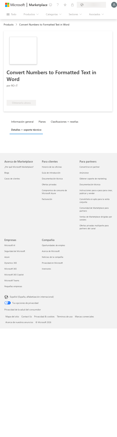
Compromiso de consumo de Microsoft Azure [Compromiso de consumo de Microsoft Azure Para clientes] (54, 192)
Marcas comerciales (84, 316)
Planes (42, 121)
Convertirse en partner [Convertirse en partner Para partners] (90, 166)
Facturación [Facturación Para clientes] (47, 199)
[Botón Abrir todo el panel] (11, 14)
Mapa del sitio (12, 316)
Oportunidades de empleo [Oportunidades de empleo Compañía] (53, 245)
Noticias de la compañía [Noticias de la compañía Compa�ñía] (52, 257)
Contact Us (26, 316)
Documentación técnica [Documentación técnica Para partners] (90, 184)
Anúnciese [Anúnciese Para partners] (84, 172)
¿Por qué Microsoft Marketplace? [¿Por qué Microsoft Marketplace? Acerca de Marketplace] (19, 166)
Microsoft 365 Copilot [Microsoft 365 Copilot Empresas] (14, 274)
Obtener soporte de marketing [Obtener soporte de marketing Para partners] (93, 178)
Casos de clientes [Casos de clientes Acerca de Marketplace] (12, 178)
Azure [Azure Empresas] (7, 257)
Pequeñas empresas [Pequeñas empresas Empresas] (13, 286)
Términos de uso (65, 316)
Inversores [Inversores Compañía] (46, 268)
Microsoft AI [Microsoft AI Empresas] (9, 245)
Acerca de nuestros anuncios (19, 322)
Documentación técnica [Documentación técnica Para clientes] (52, 178)
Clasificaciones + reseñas (64, 121)
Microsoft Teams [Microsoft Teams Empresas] (11, 280)
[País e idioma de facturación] (91, 5)
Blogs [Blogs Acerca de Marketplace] (6, 172)
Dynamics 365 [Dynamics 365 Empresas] (10, 262)
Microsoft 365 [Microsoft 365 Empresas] (10, 268)
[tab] (23, 121)
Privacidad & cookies (44, 316)
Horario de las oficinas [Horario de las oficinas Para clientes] (52, 166)
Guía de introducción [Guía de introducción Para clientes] (51, 172)
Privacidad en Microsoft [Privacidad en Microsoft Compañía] (52, 262)
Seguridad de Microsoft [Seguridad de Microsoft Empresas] (14, 251)
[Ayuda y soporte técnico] (58, 5)
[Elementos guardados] (65, 5)
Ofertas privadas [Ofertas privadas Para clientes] (49, 184)
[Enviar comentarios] (50, 5)
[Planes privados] (72, 5)
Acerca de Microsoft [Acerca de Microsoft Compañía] (51, 251)
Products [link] (9, 24)
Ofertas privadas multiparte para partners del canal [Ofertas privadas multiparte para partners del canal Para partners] (94, 227)
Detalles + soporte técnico (26, 129)
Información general (22, 121)
